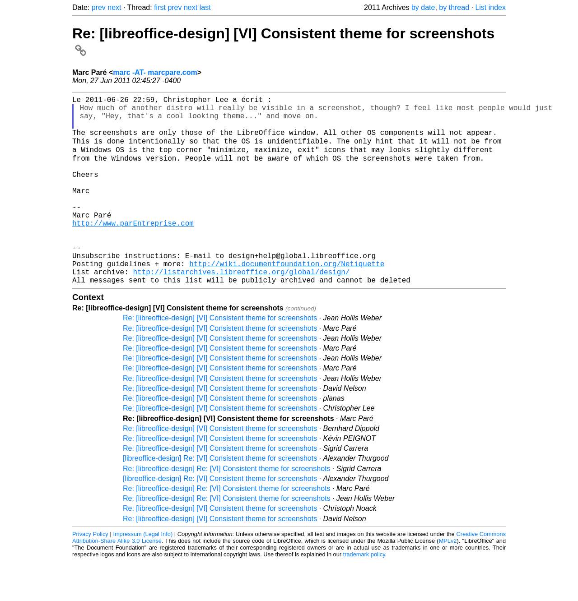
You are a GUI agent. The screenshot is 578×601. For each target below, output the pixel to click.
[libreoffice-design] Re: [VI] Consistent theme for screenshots (220, 498)
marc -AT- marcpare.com (155, 72)
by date (423, 7)
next (114, 7)
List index (490, 7)
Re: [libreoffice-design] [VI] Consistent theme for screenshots (220, 357)
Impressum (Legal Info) (142, 573)
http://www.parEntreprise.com (133, 250)
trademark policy (364, 594)
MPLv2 (448, 580)
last (205, 7)
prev (99, 7)
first (160, 7)
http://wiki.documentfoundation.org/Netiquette (286, 300)
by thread (454, 7)
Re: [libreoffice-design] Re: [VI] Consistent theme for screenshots (226, 508)
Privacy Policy (90, 573)
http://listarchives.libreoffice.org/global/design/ (241, 309)
